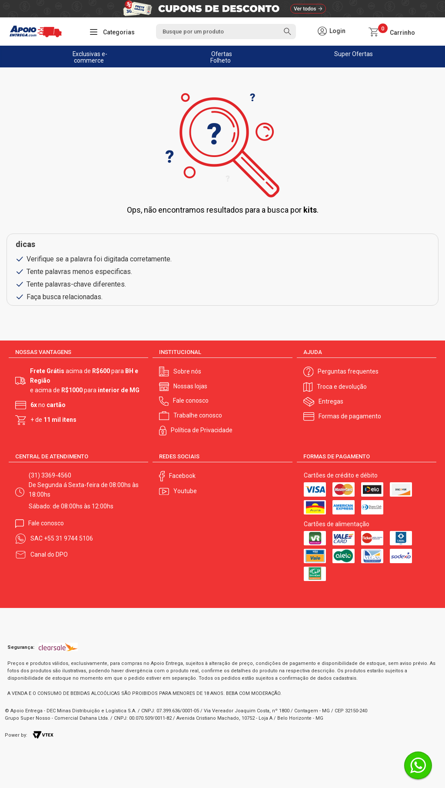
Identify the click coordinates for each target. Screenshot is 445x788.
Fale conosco (191, 400)
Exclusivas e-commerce (90, 57)
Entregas (331, 401)
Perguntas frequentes (348, 371)
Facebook (182, 475)
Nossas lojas (190, 386)
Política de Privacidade (201, 430)
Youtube (185, 490)
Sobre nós (187, 371)
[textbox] (226, 31)
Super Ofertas (353, 53)
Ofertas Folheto (221, 57)
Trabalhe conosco (197, 415)
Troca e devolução (342, 386)
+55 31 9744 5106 (68, 538)
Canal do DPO (49, 554)
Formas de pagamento (350, 416)
